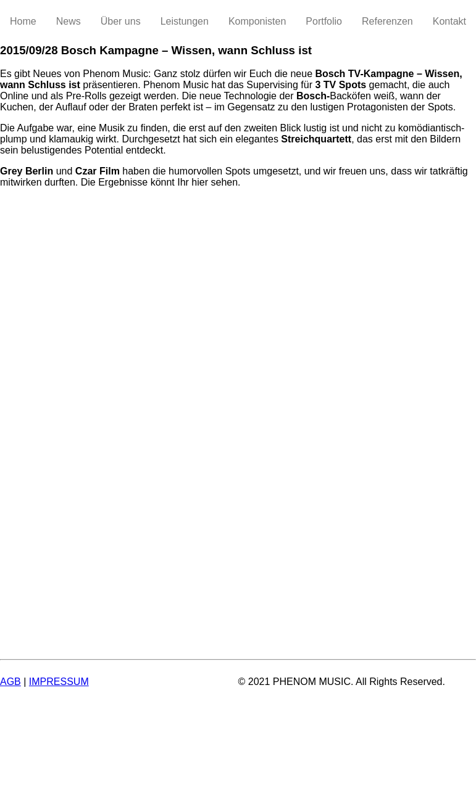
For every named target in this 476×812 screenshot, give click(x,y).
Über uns (121, 21)
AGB (10, 681)
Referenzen (387, 21)
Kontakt (449, 21)
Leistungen (185, 21)
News (68, 21)
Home (23, 21)
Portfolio (324, 21)
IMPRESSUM (59, 681)
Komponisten (257, 21)
